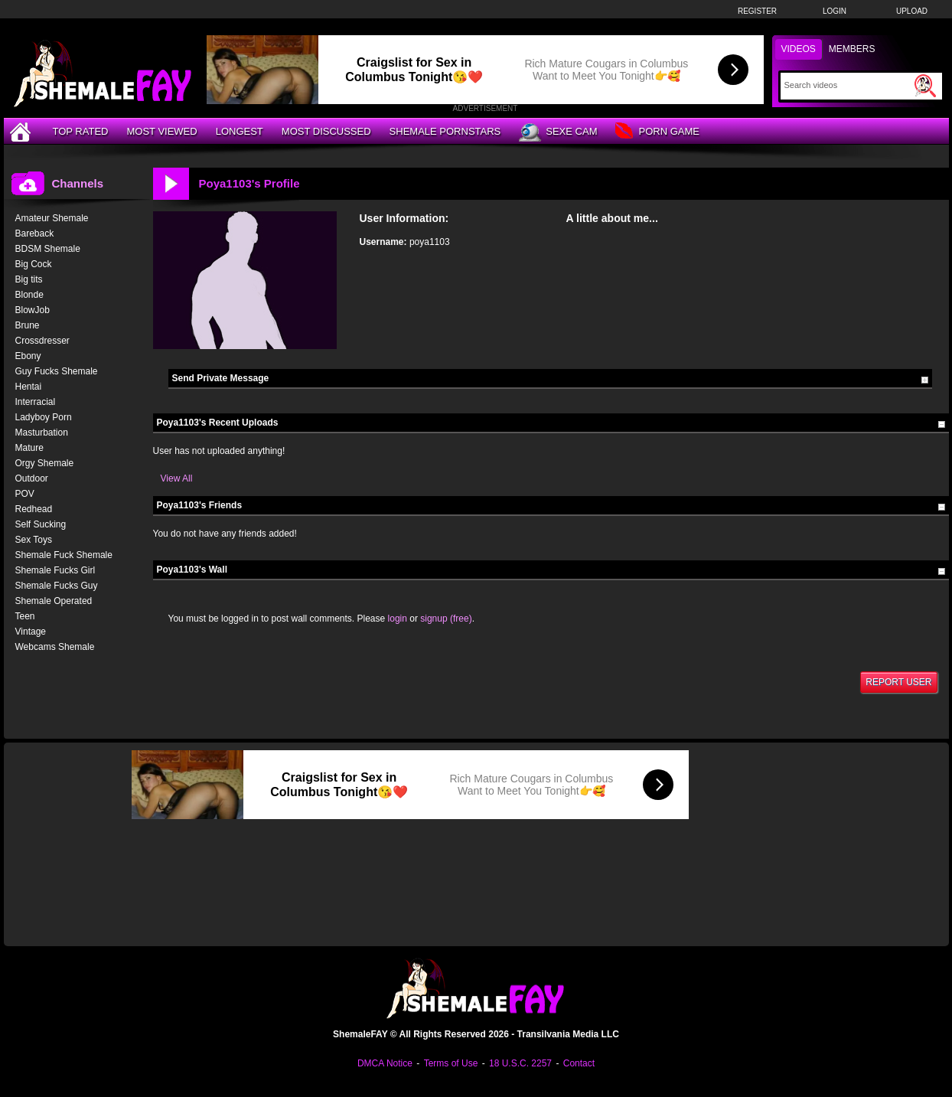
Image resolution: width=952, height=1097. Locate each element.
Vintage (30, 631)
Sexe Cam (558, 132)
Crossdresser (42, 340)
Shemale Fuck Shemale (63, 555)
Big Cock (33, 264)
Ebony (28, 356)
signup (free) (445, 618)
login (397, 618)
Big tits (29, 279)
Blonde (29, 294)
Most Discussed (326, 131)
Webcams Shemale (55, 647)
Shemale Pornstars (445, 131)
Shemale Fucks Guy (56, 585)
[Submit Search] (925, 86)
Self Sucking (41, 524)
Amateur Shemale (52, 218)
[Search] (848, 85)
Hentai (28, 386)
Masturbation (41, 432)
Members (852, 49)
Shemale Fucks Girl (55, 570)
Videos (798, 49)
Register (757, 11)
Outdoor (31, 478)
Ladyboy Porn (43, 417)
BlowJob (32, 310)
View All (177, 478)
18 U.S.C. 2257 (520, 1063)
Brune (27, 325)
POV (24, 493)
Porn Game (657, 132)
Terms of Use (451, 1063)
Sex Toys (33, 539)
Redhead (34, 509)
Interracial (35, 402)
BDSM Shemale (47, 248)
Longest (239, 131)
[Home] (22, 131)
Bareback (34, 233)
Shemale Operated (54, 601)
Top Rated (81, 131)
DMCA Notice (384, 1063)
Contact (579, 1063)
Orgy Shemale (44, 463)
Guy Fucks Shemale (56, 371)
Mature (29, 447)
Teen (25, 616)
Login (834, 11)
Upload (912, 11)
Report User (898, 682)
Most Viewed (161, 131)
